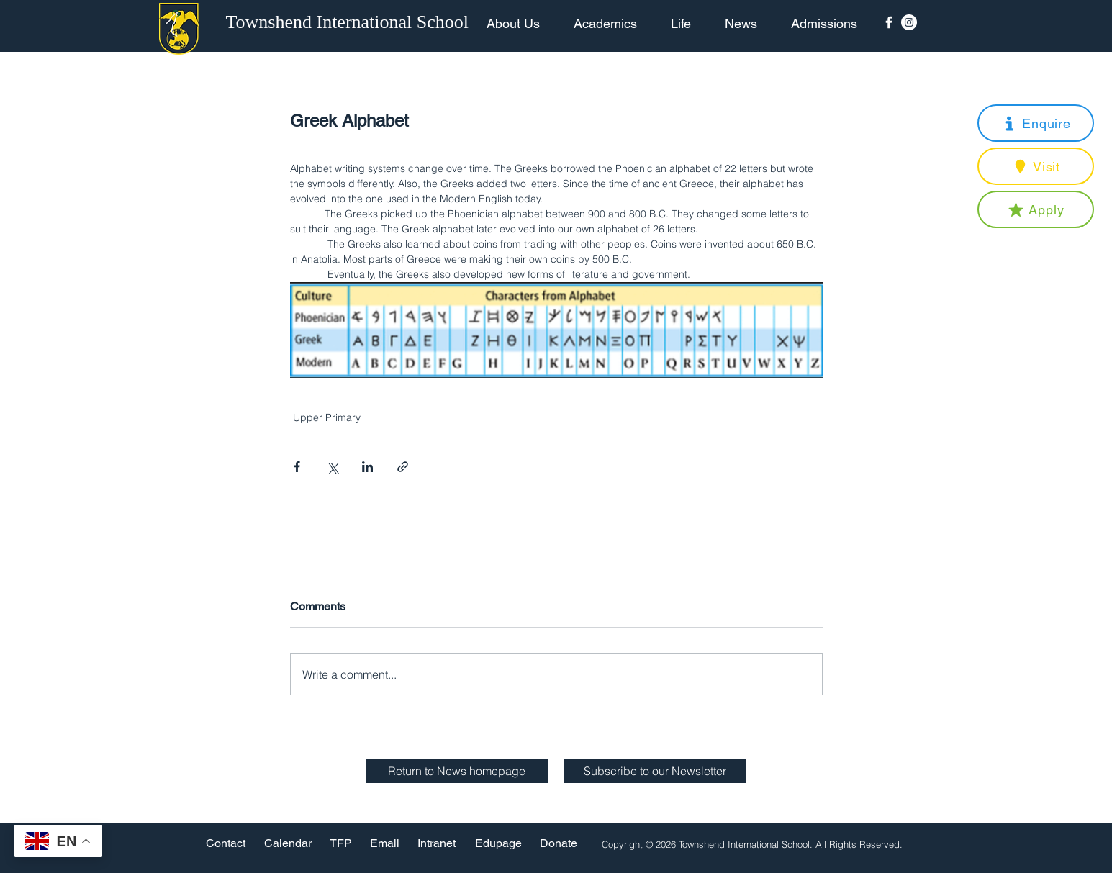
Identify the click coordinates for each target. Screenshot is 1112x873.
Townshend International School (744, 844)
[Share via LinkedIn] (367, 467)
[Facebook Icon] (889, 22)
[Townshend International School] (350, 22)
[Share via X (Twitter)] (332, 467)
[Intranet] (436, 843)
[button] (1035, 123)
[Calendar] (288, 843)
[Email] (384, 843)
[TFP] (341, 843)
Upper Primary (327, 417)
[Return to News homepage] (457, 771)
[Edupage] (498, 843)
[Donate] (558, 843)
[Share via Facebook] (297, 467)
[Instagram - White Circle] (909, 22)
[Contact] (225, 843)
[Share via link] (403, 467)
